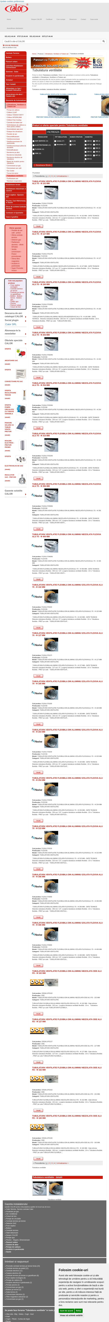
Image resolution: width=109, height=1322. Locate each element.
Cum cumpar (61, 19)
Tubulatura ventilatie (15, 176)
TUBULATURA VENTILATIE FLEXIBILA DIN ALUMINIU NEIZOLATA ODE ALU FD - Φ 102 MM (67, 972)
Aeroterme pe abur (13, 152)
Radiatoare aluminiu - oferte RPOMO (17, 244)
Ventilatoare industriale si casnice (16, 190)
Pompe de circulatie (13, 1219)
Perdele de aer (12, 134)
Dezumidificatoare (13, 136)
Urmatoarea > (63, 176)
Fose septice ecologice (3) (16, 1278)
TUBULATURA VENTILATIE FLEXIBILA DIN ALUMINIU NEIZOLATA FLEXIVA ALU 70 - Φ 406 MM (66, 535)
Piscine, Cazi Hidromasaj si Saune (16, 202)
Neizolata (61, 144)
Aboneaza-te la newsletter (12, 332)
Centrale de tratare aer (14, 122)
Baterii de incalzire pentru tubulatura (15, 162)
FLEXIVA (39, 149)
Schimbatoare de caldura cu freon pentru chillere (16, 125)
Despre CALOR (36, 19)
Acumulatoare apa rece (15, 129)
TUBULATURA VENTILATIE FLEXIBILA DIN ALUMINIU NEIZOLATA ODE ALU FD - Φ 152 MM (67, 1068)
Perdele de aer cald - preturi (17, 231)
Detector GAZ (11, 1223)
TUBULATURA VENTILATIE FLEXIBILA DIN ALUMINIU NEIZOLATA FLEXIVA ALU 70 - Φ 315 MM (66, 434)
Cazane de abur (12, 1245)
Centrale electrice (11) (14, 1271)
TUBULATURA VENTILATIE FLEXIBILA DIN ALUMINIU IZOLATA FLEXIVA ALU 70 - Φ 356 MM (67, 875)
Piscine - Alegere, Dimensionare (18, 1240)
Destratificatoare (12, 150)
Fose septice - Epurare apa (15, 196)
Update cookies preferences (12, 1)
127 (89, 144)
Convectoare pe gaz (14, 165)
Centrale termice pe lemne (16, 290)
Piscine (13, 303)
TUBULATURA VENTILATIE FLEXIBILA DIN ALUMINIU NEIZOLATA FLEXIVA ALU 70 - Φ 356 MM (66, 485)
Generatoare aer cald (14, 168)
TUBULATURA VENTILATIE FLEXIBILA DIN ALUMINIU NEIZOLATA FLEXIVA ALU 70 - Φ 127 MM (66, 233)
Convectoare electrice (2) (15, 1294)
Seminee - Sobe (12, 72)
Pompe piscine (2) (13, 1285)
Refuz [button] (78, 1311)
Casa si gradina (12, 217)
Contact (83, 19)
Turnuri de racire (12, 173)
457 (97, 155)
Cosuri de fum (15, 307)
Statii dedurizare (12, 1233)
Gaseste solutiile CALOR (13, 492)
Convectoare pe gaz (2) (14, 1287)
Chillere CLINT (12, 112)
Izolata (60, 141)
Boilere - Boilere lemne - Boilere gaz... (16, 298)
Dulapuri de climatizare (15, 131)
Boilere (9, 57)
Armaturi (9, 80)
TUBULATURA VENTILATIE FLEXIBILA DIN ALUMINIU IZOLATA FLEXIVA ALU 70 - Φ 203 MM (67, 731)
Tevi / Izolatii (11, 84)
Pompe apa (10, 1238)
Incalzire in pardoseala (15, 76)
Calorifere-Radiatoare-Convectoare (14, 67)
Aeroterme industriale (14, 155)
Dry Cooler (10, 171)
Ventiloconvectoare (13, 139)
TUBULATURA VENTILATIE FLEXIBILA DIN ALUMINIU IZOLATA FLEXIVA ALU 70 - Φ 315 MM (67, 827)
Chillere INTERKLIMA (14, 117)
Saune (8, 1252)
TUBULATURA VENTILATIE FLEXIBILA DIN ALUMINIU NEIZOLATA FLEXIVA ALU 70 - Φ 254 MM (66, 384)
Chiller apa (14, 302)
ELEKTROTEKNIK (43, 145)
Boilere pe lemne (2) (13, 1290)
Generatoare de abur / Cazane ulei (14, 95)
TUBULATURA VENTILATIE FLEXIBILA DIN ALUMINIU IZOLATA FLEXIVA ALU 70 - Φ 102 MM (67, 586)
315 (97, 144)
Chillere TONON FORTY (15, 115)
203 (89, 155)
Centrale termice (12, 1230)
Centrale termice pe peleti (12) (17, 1268)
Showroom (73, 19)
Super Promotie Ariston (17, 269)
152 (89, 148)
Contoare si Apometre (14, 213)
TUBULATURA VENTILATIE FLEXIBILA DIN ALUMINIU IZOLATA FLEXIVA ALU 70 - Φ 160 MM (67, 682)
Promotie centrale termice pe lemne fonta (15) (23, 1266)
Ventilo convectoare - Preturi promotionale (17, 252)
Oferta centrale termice (17, 236)
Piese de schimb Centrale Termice (16, 207)
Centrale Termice (12, 53)
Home (9, 19)
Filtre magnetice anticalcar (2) (17, 1297)
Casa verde (94, 19)
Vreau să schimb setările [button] (71, 1315)
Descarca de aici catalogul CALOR (14, 315)
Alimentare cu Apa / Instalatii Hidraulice (13, 89)
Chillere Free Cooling (14, 120)
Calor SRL (11, 324)
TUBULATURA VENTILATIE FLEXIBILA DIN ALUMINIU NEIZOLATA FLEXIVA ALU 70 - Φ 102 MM (66, 182)
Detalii (38, 226)
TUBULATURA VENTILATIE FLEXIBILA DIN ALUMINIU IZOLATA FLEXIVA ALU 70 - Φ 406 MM (67, 924)
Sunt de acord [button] (66, 1311)
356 (97, 148)
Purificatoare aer (12, 178)
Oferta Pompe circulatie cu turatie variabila (9, 409)
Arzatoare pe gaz (12, 1212)
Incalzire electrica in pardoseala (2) (19, 1283)
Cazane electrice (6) (13, 1273)
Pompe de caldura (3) (14, 1280)
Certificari (49, 19)
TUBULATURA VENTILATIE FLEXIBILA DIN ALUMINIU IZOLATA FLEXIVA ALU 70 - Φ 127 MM (67, 634)
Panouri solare (11, 62)
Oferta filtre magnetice (16, 260)
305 (97, 141)
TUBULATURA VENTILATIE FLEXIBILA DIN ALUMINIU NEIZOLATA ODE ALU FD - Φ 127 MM (67, 1020)
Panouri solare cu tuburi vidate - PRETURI (9, 427)
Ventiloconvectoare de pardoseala (14, 142)
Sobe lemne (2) (12, 1292)
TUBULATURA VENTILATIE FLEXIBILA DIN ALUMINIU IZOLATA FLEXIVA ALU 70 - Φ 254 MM (67, 779)
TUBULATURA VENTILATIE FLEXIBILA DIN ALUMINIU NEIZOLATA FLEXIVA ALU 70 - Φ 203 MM (66, 333)
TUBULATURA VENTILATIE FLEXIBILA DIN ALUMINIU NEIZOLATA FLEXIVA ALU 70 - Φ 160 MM (66, 283)
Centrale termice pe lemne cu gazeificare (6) (22, 1275)
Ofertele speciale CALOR (14, 342)
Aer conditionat (11, 1214)
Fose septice (11, 1226)
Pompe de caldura (13, 110)
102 (89, 141)
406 (97, 152)
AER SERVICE (41, 141)
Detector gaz (16, 240)
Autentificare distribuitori (15, 28)
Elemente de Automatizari (16, 100)
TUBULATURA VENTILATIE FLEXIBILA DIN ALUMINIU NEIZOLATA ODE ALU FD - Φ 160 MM (67, 1117)
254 (89, 159)
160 (89, 152)
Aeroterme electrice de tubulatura (14, 158)
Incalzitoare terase (13, 185)
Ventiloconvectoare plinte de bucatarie (16, 146)
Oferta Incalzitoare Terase (10, 393)
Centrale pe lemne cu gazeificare (17, 293)
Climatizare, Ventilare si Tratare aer (16, 105)
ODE (38, 153)
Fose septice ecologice (15, 286)
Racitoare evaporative (14, 181)
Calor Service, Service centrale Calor (19, 1209)
